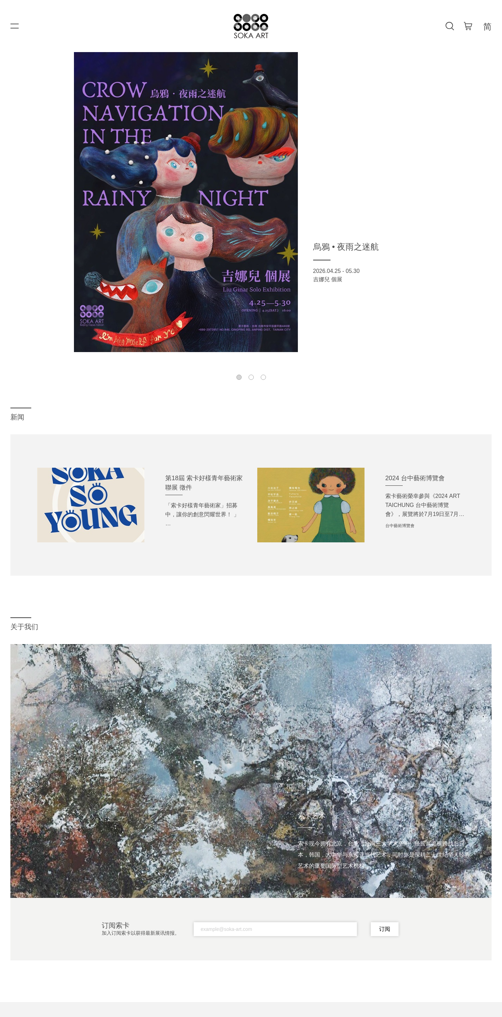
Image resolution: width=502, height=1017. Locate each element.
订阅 (384, 929)
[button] (239, 377)
